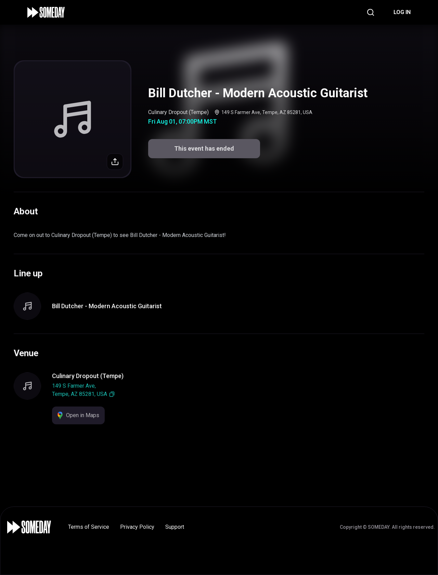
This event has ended (204, 148)
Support (174, 527)
